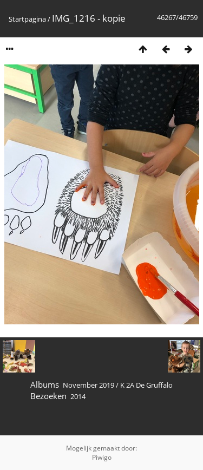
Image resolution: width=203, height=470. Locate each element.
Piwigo (102, 457)
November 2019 (88, 385)
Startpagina (27, 19)
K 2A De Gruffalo (146, 385)
